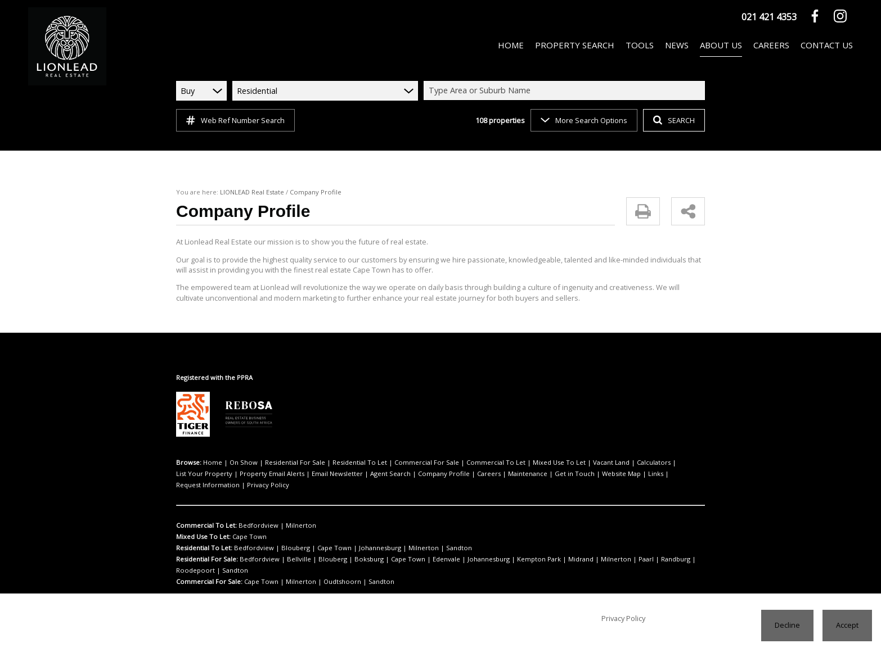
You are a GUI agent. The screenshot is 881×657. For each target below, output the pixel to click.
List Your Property (649, 462)
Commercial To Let (463, 462)
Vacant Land (565, 462)
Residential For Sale (283, 462)
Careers (398, 473)
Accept (847, 624)
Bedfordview (253, 514)
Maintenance (433, 473)
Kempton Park (502, 548)
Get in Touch (473, 473)
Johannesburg (360, 536)
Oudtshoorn (326, 559)
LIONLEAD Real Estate (248, 192)
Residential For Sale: (207, 548)
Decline (788, 624)
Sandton (428, 536)
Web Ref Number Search (233, 120)
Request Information (586, 473)
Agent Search (311, 473)
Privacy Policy (639, 473)
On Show (237, 462)
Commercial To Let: (205, 514)
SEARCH (672, 120)
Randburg (619, 548)
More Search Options (583, 120)
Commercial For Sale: (208, 559)
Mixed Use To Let (519, 462)
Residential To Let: (204, 536)
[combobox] (566, 90)
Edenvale (418, 548)
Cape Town (247, 525)
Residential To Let (342, 462)
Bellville (290, 548)
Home (211, 462)
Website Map (514, 473)
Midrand (538, 548)
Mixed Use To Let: (203, 525)
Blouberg (286, 536)
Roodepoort (654, 548)
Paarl (592, 548)
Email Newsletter (263, 473)
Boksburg (349, 548)
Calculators (603, 462)
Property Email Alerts (205, 473)
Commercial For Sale (401, 462)
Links (545, 473)
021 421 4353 (769, 16)
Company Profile (358, 473)
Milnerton (289, 514)
